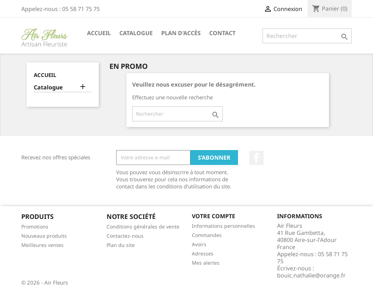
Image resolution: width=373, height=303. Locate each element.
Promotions (34, 226)
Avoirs (199, 244)
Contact (222, 33)
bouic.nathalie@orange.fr (311, 275)
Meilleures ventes (42, 245)
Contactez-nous (125, 235)
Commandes (207, 235)
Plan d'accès (181, 33)
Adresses (202, 253)
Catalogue (136, 33)
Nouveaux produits (44, 235)
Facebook (256, 158)
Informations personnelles (223, 225)
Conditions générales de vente (143, 226)
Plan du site (121, 245)
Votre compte (213, 216)
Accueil (99, 33)
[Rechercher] (307, 35)
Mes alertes (206, 262)
